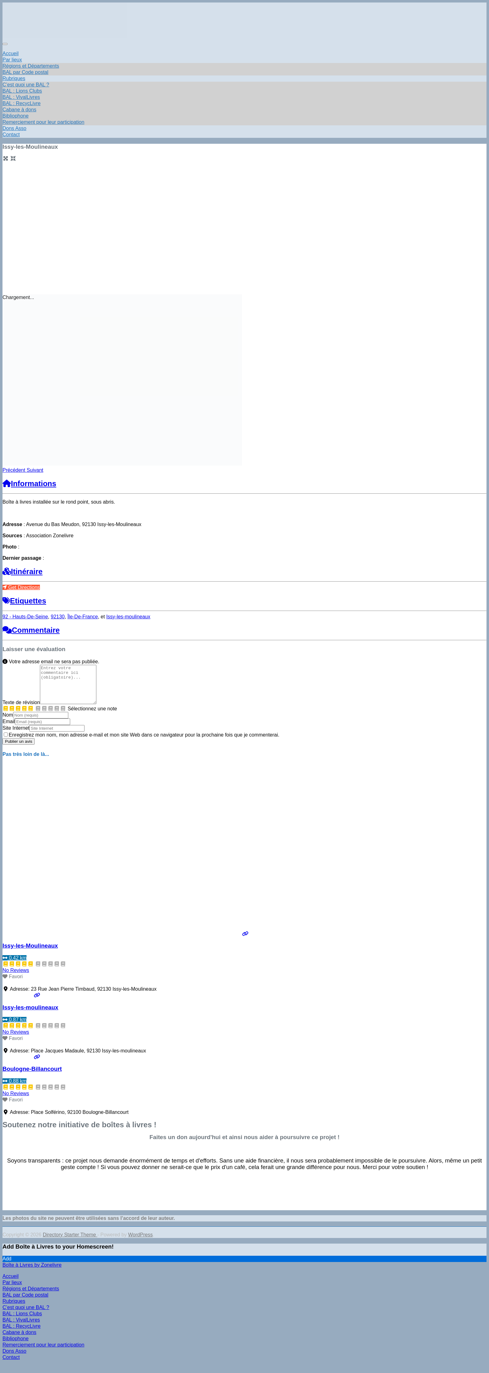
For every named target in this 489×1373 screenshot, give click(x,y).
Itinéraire (22, 571)
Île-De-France (82, 616)
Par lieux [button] (12, 59)
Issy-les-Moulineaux (30, 953)
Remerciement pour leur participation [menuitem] (43, 1352)
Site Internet (15, 735)
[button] (14, 470)
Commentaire (31, 630)
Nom (7, 722)
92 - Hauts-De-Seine (25, 616)
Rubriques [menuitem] (13, 1308)
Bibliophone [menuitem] (15, 1346)
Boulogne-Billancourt (32, 1076)
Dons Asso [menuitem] (14, 1358)
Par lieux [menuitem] (12, 1290)
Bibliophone (15, 115)
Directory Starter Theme (70, 1242)
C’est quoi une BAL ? (25, 84)
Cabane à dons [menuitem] (19, 1339)
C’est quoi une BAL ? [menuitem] (25, 1314)
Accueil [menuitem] (10, 1283)
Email (8, 729)
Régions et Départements (30, 66)
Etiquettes (24, 601)
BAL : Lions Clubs (22, 91)
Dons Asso (14, 128)
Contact (11, 134)
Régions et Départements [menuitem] (30, 1296)
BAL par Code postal (25, 72)
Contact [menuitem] (11, 1364)
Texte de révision (21, 710)
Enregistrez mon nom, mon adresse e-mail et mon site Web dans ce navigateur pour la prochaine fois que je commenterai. (144, 742)
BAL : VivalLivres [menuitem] (21, 1327)
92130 (58, 616)
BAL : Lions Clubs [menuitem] (22, 1321)
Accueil (10, 53)
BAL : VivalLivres (21, 97)
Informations (29, 483)
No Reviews (15, 977)
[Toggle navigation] (4, 44)
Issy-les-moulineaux (128, 616)
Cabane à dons (19, 109)
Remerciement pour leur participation (43, 122)
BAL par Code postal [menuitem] (25, 1302)
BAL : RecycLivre (21, 103)
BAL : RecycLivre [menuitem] (21, 1333)
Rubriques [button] (13, 78)
